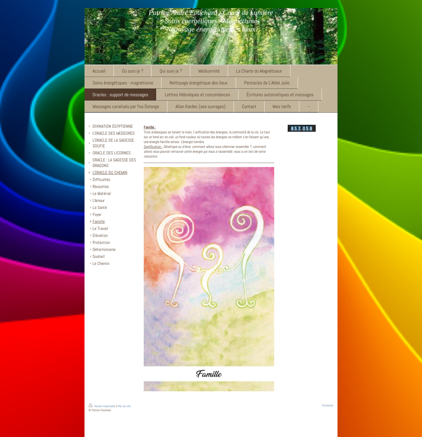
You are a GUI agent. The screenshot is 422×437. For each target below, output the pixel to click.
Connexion (327, 405)
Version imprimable (102, 406)
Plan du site (124, 406)
